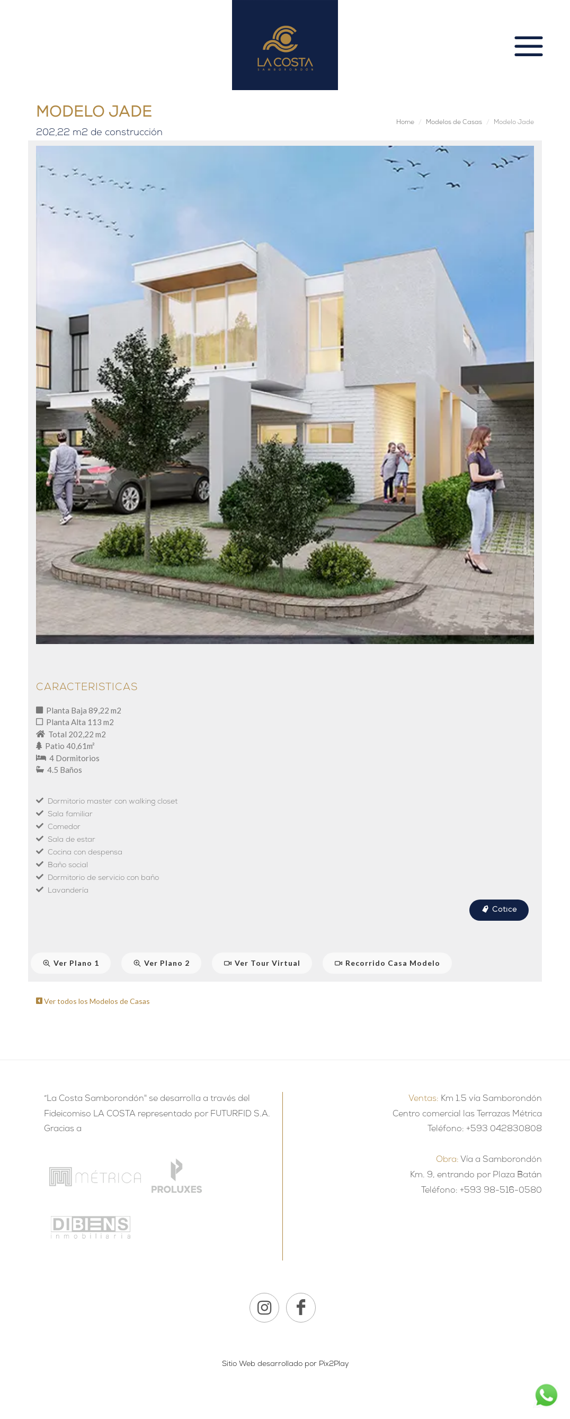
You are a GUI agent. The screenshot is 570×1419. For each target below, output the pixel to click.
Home (405, 123)
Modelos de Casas (454, 123)
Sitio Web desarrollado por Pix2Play (285, 1364)
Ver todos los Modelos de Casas (93, 1001)
